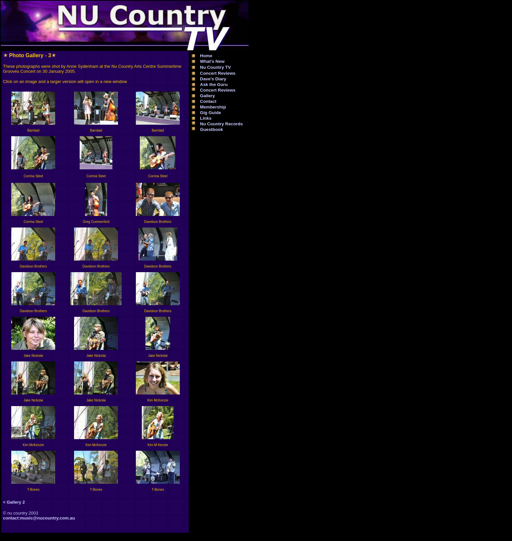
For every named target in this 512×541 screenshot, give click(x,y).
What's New (212, 61)
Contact (208, 101)
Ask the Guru (214, 84)
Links (206, 118)
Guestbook (211, 129)
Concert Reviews (217, 73)
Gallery (207, 95)
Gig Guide (210, 112)
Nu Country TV (215, 67)
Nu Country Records (221, 123)
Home (206, 55)
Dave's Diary (213, 78)
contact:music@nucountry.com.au (39, 518)
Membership (213, 106)
